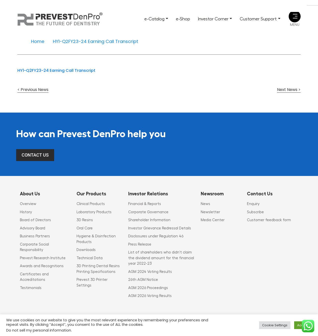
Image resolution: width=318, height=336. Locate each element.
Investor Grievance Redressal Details (159, 228)
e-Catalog (154, 19)
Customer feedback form (269, 220)
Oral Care (85, 228)
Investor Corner (213, 19)
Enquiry (253, 204)
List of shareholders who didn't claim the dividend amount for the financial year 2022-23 (161, 258)
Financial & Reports (144, 204)
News (205, 204)
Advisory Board (32, 228)
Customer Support (258, 19)
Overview (28, 204)
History (26, 212)
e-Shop (183, 19)
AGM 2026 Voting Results (150, 296)
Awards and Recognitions (42, 266)
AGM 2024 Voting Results (150, 272)
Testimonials (30, 288)
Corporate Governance (148, 212)
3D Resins (85, 220)
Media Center (213, 220)
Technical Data (90, 258)
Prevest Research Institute (43, 258)
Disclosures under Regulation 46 (155, 236)
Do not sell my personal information (38, 330)
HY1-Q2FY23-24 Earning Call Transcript (56, 70)
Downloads (86, 250)
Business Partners (35, 236)
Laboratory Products (94, 212)
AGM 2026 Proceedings (148, 288)
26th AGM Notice (143, 280)
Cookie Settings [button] (274, 325)
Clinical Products (91, 204)
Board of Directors (35, 220)
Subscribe (255, 212)
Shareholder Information (149, 220)
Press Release (139, 244)
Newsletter (210, 212)
